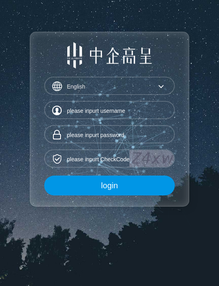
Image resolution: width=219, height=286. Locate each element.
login (109, 185)
